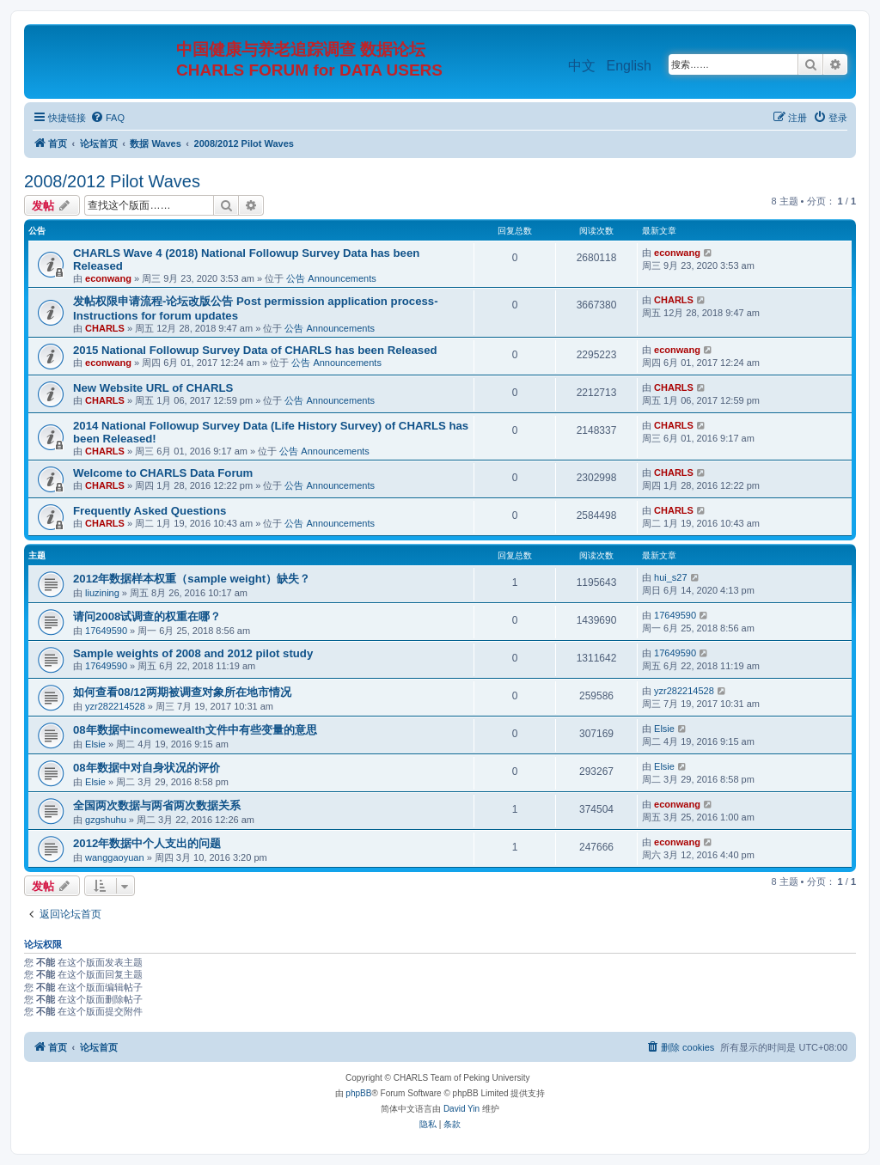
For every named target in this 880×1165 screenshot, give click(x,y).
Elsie (95, 744)
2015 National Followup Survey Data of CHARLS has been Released (255, 350)
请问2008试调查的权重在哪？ (147, 616)
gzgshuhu (105, 819)
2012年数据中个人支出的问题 (147, 843)
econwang (108, 278)
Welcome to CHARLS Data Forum (163, 473)
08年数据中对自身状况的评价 (146, 767)
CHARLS (105, 328)
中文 (582, 65)
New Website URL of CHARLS (153, 387)
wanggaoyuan (114, 857)
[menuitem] (107, 117)
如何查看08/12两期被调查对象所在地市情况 (182, 692)
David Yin (461, 1108)
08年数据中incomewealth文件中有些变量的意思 (195, 729)
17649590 (106, 630)
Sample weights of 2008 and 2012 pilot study (193, 653)
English (629, 65)
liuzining (102, 593)
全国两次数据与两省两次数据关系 (157, 805)
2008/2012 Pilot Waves (112, 181)
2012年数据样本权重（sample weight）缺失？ (191, 578)
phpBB (358, 1093)
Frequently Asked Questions (149, 510)
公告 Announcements (331, 278)
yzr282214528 (115, 706)
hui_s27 (671, 577)
